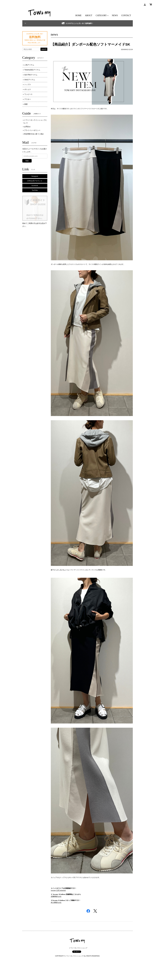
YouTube (35, 190)
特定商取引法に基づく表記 (34, 134)
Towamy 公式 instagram (58, 890)
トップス (27, 84)
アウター (27, 99)
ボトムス (27, 89)
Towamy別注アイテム (32, 70)
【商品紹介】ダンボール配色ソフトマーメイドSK (90, 44)
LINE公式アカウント (34, 181)
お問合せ (27, 127)
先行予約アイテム (30, 75)
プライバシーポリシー (32, 130)
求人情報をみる (56, 902)
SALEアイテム (29, 80)
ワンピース (28, 94)
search (43, 49)
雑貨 (26, 104)
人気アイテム (29, 65)
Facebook (35, 185)
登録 (27, 161)
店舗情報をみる (56, 896)
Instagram (35, 176)
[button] (102, 15)
